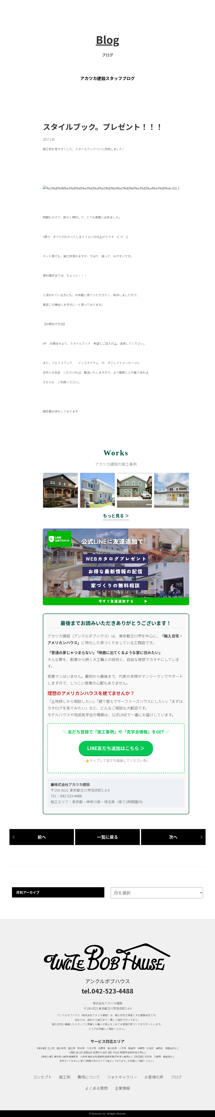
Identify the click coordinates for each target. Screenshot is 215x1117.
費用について (88, 1077)
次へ (173, 837)
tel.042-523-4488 (107, 990)
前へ (42, 837)
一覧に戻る (107, 837)
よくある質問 (96, 1088)
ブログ (176, 1077)
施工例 (64, 1077)
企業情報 (122, 1088)
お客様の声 (153, 1077)
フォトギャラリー (122, 1077)
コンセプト (42, 1077)
